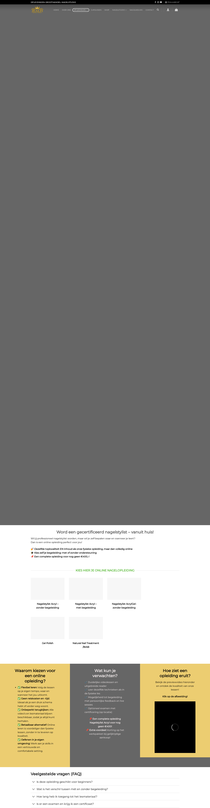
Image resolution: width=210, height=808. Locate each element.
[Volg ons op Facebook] (155, 2)
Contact (150, 10)
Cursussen (96, 10)
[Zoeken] (157, 9)
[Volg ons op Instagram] (158, 2)
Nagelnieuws (136, 10)
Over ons (66, 10)
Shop (106, 10)
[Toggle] (33, 782)
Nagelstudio (119, 10)
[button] (172, 2)
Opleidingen (81, 10)
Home (56, 10)
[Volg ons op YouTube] (161, 2)
